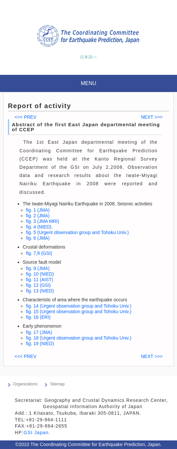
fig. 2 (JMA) (38, 215)
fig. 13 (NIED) (40, 290)
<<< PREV (25, 117)
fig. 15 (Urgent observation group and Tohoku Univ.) (78, 311)
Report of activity (39, 105)
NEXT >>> (152, 117)
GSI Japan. (38, 432)
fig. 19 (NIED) (40, 343)
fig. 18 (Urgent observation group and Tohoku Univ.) (78, 338)
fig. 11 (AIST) (39, 279)
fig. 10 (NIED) (40, 274)
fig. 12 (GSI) (38, 285)
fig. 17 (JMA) (39, 332)
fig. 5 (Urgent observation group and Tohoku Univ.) (77, 232)
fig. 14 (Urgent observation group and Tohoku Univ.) (78, 306)
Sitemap (57, 384)
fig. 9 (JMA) (38, 268)
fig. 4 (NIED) (38, 226)
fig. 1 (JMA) (38, 210)
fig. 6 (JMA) (38, 238)
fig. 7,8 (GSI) (39, 253)
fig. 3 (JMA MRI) (42, 221)
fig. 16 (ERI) (38, 317)
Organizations (25, 384)
